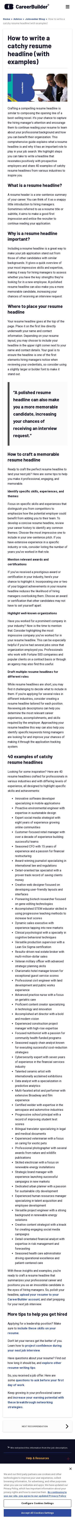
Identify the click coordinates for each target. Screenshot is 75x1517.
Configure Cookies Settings (37, 1507)
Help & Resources (37, 1458)
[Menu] (67, 6)
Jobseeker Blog (35, 18)
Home (6, 18)
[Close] (70, 1472)
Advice (17, 18)
